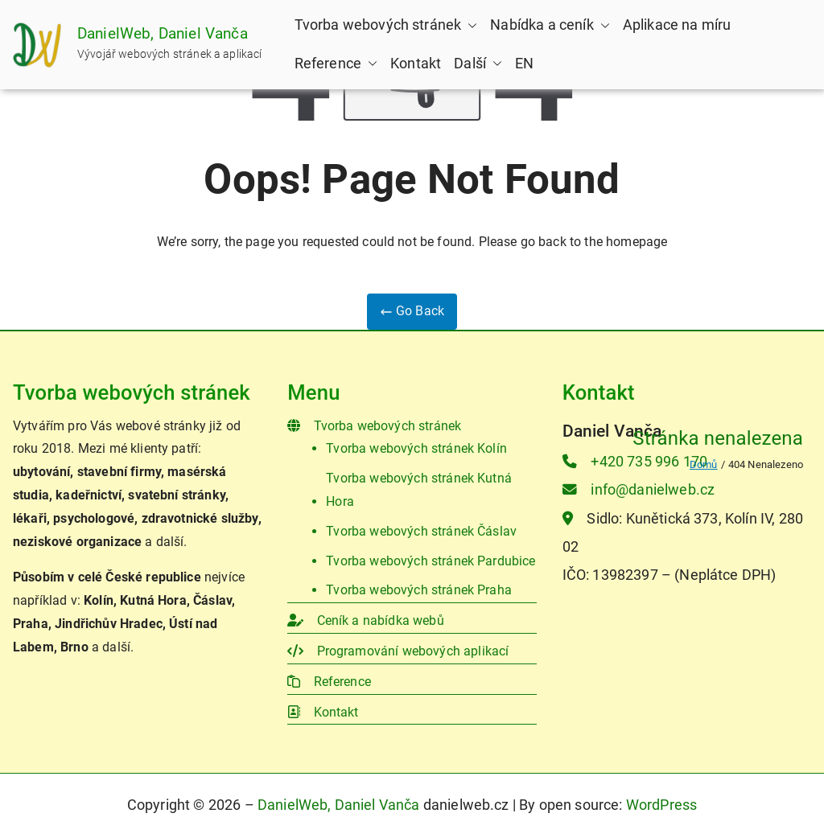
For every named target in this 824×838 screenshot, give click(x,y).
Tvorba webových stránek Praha (419, 590)
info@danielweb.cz (638, 490)
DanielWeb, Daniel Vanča (162, 33)
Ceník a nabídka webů (365, 620)
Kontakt (415, 63)
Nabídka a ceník (549, 25)
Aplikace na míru (677, 25)
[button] (469, 26)
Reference (336, 63)
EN (524, 63)
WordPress (661, 805)
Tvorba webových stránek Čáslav (421, 531)
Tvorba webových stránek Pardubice (430, 561)
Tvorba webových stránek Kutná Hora (419, 489)
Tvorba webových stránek (386, 25)
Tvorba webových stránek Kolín (416, 448)
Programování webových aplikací (398, 651)
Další (478, 63)
